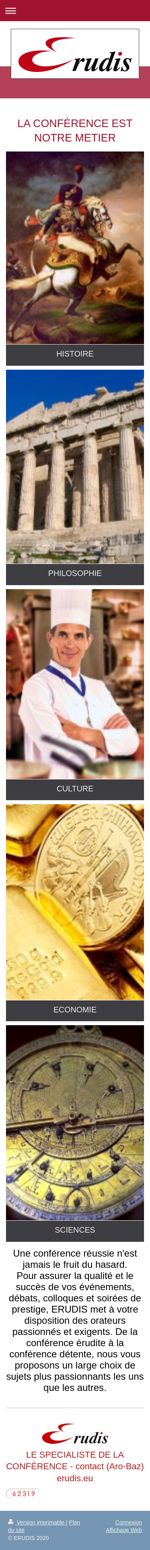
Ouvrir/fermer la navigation (75, 10)
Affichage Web (124, 1530)
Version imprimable (37, 1522)
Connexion (128, 1522)
